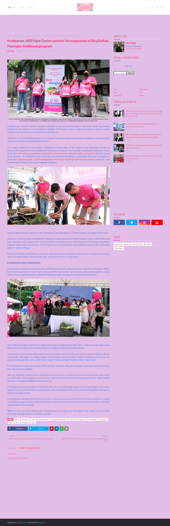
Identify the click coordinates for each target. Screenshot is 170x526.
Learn (134, 244)
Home (14, 7)
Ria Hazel (10, 51)
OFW (17, 422)
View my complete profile (134, 48)
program (25, 422)
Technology (119, 248)
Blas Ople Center (43, 419)
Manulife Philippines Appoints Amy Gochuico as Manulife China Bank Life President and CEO (143, 136)
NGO (10, 422)
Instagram (117, 95)
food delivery (80, 419)
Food (71, 419)
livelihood (103, 419)
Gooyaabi (41, 522)
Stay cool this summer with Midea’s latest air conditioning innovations (142, 125)
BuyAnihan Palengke (59, 419)
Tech (14, 36)
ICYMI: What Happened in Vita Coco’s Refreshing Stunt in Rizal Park (144, 146)
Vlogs (141, 92)
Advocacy (25, 419)
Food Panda (92, 419)
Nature (148, 244)
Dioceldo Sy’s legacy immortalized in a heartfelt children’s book (143, 157)
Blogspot (24, 522)
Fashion (125, 244)
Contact (30, 7)
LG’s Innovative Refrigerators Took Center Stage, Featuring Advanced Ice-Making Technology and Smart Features (144, 113)
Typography (143, 89)
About (21, 7)
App (33, 419)
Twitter (141, 95)
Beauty (117, 244)
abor (16, 419)
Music (141, 244)
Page (115, 92)
